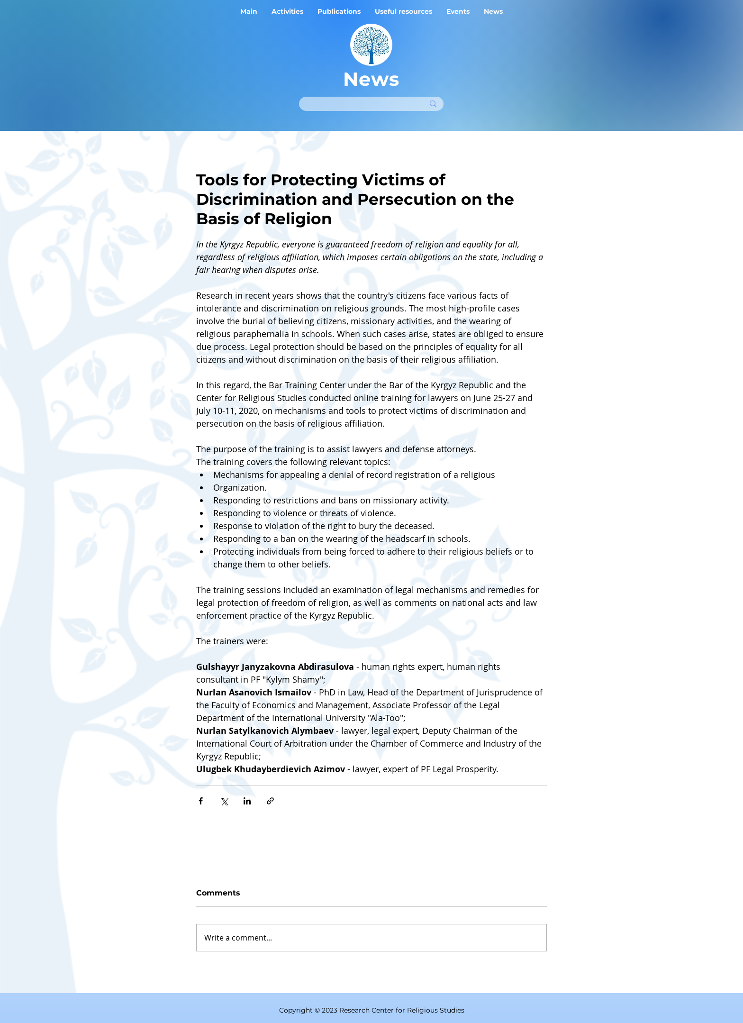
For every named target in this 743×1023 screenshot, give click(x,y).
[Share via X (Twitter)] (223, 800)
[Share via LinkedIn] (247, 800)
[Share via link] (270, 800)
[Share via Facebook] (200, 800)
